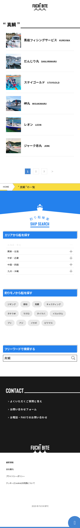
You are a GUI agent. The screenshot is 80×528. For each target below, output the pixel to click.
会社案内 (11, 486)
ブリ (30, 329)
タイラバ (46, 319)
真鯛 (40, 309)
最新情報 (11, 479)
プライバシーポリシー (18, 493)
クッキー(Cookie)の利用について (24, 500)
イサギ (57, 329)
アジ (43, 329)
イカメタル (14, 329)
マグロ (29, 319)
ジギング (12, 309)
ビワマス (12, 339)
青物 (28, 309)
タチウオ (12, 319)
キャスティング (60, 309)
